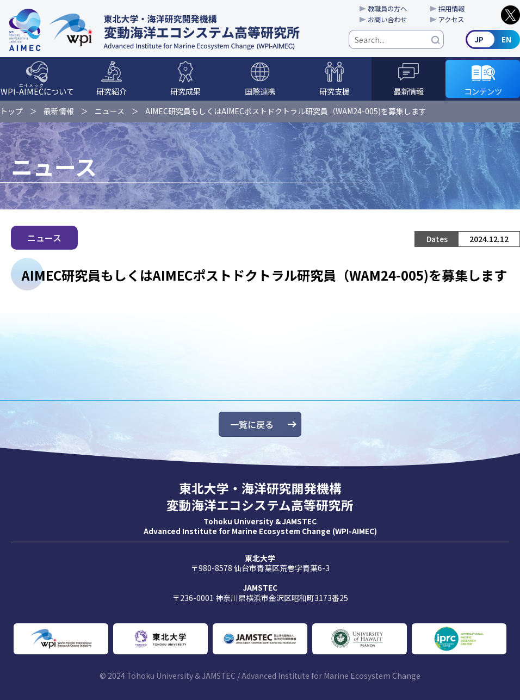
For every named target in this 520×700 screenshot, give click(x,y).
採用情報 (451, 9)
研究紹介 (111, 91)
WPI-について (37, 89)
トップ (11, 111)
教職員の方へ (387, 9)
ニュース (110, 111)
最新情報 (408, 91)
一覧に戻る (252, 424)
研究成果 (185, 91)
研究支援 (334, 91)
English (493, 39)
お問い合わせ (387, 19)
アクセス (451, 19)
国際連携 (260, 91)
